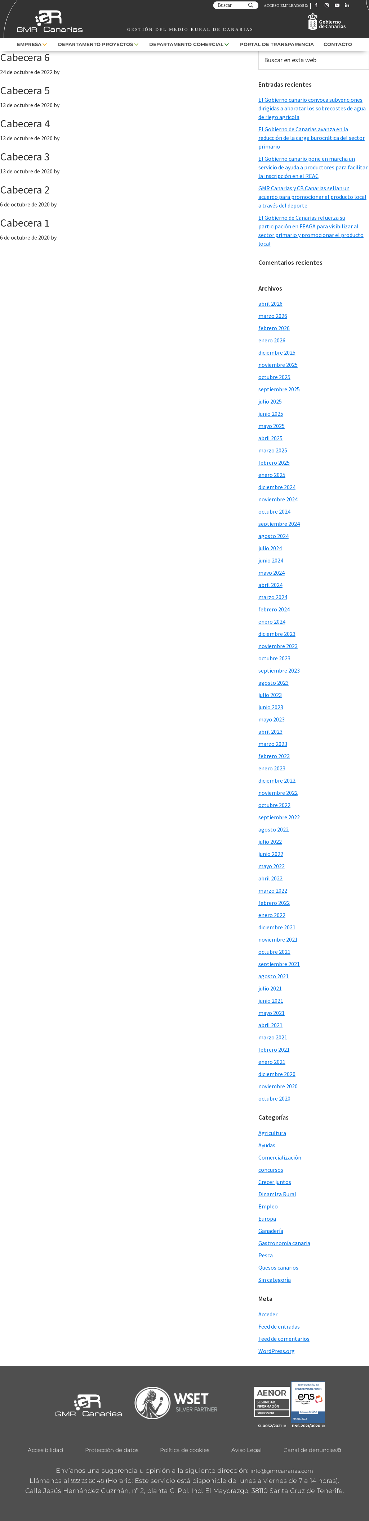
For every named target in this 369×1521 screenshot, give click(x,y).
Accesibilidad (45, 1450)
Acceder (267, 1314)
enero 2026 (271, 340)
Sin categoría (274, 1279)
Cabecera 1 (25, 222)
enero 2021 (271, 1061)
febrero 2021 (274, 1049)
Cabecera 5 (25, 90)
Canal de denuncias (310, 1450)
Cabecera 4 (25, 123)
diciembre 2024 (276, 487)
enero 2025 (271, 474)
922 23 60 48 (87, 1480)
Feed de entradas (279, 1326)
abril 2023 (270, 731)
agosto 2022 (273, 829)
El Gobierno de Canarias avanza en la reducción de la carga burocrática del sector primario (311, 138)
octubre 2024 (274, 511)
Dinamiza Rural (277, 1194)
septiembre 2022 (279, 817)
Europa (267, 1218)
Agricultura (272, 1133)
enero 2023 (271, 768)
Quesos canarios (278, 1267)
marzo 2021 (272, 1037)
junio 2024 (270, 560)
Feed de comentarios (284, 1338)
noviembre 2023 (278, 646)
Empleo (268, 1206)
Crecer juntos (274, 1181)
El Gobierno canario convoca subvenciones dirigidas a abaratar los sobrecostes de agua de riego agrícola (312, 108)
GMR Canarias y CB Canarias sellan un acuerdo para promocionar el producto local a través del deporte (312, 197)
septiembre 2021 (279, 963)
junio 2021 (270, 1000)
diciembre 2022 (276, 780)
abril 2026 (270, 303)
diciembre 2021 (276, 927)
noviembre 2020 (278, 1086)
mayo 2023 (271, 719)
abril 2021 (270, 1025)
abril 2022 (270, 878)
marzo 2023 (272, 743)
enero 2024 (271, 621)
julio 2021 (270, 988)
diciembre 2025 (276, 352)
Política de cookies (184, 1450)
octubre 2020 (274, 1098)
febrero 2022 (274, 902)
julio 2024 (270, 548)
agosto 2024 (273, 535)
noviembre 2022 (278, 792)
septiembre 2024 (279, 523)
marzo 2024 (272, 597)
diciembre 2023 (276, 633)
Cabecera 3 (25, 156)
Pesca (265, 1255)
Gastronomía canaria (284, 1243)
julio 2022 (270, 841)
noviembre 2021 (278, 939)
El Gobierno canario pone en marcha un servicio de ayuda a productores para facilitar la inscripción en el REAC (313, 167)
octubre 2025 (274, 377)
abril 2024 (270, 584)
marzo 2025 (272, 450)
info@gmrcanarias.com (281, 1470)
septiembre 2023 (279, 670)
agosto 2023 (273, 682)
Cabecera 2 (25, 189)
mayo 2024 (271, 572)
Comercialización (279, 1157)
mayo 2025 (271, 425)
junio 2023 (270, 707)
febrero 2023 (274, 756)
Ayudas (266, 1145)
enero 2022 (271, 915)
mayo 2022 (271, 866)
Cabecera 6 (25, 57)
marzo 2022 (272, 890)
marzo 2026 (272, 315)
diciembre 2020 (276, 1074)
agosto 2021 (273, 976)
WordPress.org (276, 1350)
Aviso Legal (246, 1450)
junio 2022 (270, 853)
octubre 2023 (274, 658)
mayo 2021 (271, 1012)
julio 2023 (270, 694)
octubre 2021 (274, 951)
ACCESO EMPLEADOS (284, 5)
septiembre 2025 (279, 389)
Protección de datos (111, 1450)
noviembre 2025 (278, 364)
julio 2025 (270, 401)
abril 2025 (270, 438)
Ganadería (270, 1230)
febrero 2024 (274, 609)
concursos (270, 1169)
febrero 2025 (274, 462)
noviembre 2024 (278, 499)
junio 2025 (270, 413)
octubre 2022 (274, 805)
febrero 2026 (274, 328)
